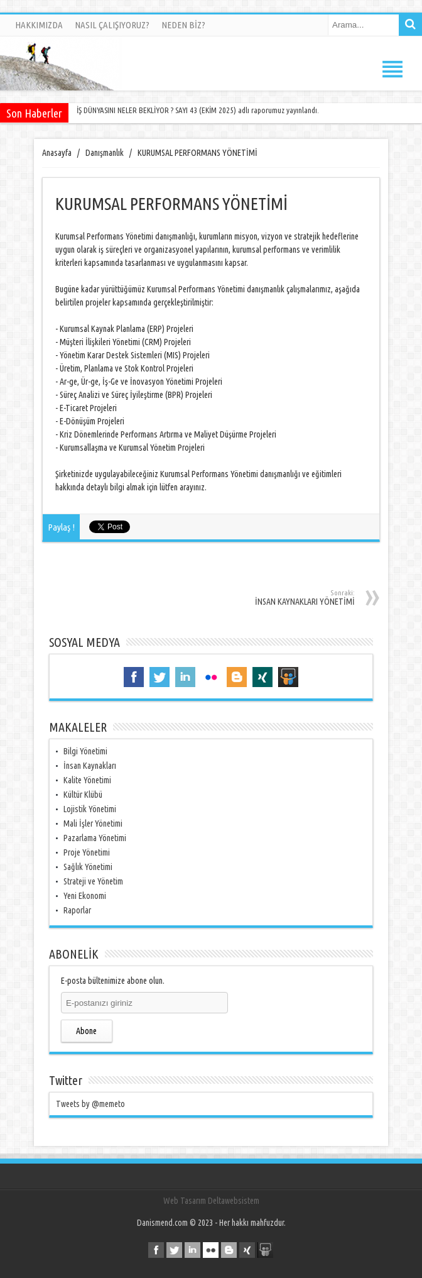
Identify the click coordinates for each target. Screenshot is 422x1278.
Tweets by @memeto (90, 1104)
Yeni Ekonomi (84, 896)
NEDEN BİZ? (183, 24)
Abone (86, 1031)
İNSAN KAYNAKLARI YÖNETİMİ (273, 598)
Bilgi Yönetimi (85, 751)
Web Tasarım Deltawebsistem (211, 1201)
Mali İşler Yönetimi (92, 823)
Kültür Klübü (82, 795)
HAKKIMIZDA (39, 24)
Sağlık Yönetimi (87, 867)
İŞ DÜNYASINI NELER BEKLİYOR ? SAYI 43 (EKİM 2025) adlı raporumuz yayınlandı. (198, 110)
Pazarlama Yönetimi (94, 838)
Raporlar (77, 910)
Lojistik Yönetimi (89, 809)
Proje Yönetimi (86, 852)
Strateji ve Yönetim (93, 881)
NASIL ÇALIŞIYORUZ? (112, 24)
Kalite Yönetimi (87, 780)
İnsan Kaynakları (89, 766)
